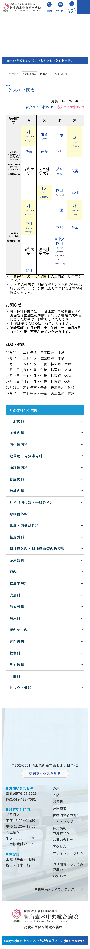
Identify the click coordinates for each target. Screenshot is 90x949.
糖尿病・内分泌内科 (26, 455)
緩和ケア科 (19, 629)
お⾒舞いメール (65, 834)
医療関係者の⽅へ (67, 815)
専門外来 (17, 641)
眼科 (13, 571)
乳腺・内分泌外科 (24, 525)
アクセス (60, 848)
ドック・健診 (21, 687)
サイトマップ (63, 823)
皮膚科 (15, 595)
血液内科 (17, 432)
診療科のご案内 (27, 60)
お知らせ (60, 879)
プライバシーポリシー (67, 858)
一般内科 (17, 421)
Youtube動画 (60, 74)
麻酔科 (15, 676)
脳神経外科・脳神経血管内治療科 (37, 548)
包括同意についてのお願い (67, 870)
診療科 (58, 802)
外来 (56, 788)
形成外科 (17, 606)
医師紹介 (45, 74)
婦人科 (15, 618)
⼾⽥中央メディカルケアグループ (58, 892)
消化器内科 (19, 444)
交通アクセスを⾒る (45, 773)
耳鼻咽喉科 (19, 583)
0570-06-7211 (25, 793)
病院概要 (60, 809)
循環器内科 (19, 467)
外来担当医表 (29, 74)
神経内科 (17, 490)
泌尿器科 (17, 560)
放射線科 (17, 664)
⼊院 (56, 795)
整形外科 (47, 60)
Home (10, 60)
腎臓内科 (17, 479)
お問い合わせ (63, 841)
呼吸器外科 (19, 513)
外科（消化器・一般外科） (32, 502)
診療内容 (14, 74)
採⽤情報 (60, 829)
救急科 (15, 653)
